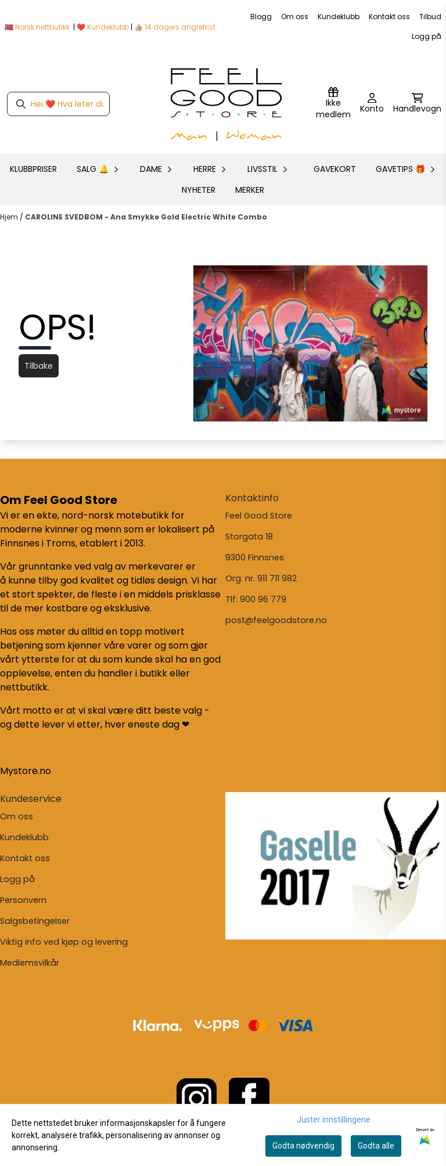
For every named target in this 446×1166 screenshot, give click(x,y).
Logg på (426, 36)
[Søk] (58, 104)
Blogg (261, 16)
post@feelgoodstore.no (276, 620)
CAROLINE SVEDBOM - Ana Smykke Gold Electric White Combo (146, 217)
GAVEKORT (335, 169)
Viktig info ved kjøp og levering (64, 942)
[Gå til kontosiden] (372, 104)
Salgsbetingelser (35, 921)
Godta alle (376, 1145)
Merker (249, 190)
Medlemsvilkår (29, 963)
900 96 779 (263, 599)
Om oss (294, 16)
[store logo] (226, 103)
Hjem (10, 217)
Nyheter (198, 190)
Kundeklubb (338, 16)
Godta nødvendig (303, 1145)
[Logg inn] (333, 103)
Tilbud (430, 16)
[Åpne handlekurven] (417, 104)
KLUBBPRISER (33, 169)
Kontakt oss (389, 16)
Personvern (23, 900)
